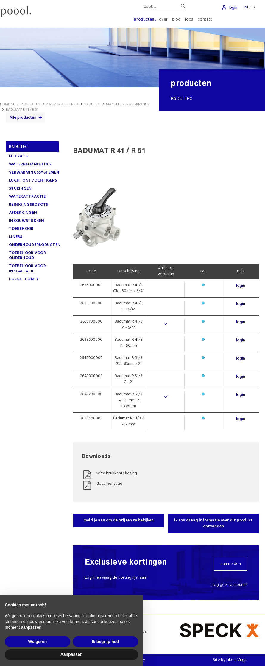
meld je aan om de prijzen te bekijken (118, 520)
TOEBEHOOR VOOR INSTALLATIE (27, 269)
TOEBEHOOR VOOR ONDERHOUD (27, 255)
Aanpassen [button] (71, 654)
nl (246, 7)
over (163, 19)
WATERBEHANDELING (30, 164)
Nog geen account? (229, 584)
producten (144, 19)
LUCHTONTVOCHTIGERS (33, 180)
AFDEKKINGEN (23, 212)
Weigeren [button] (37, 641)
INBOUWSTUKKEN (26, 220)
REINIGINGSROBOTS (28, 204)
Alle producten (23, 117)
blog (176, 19)
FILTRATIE (19, 156)
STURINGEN (20, 188)
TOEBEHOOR (21, 228)
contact (205, 19)
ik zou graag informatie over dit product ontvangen (213, 523)
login (233, 7)
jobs (189, 19)
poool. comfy (24, 279)
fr (253, 7)
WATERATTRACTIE (27, 196)
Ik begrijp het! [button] (105, 641)
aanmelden (230, 563)
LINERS (15, 236)
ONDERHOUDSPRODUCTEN (34, 244)
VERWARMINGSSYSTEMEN (34, 172)
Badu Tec (18, 146)
